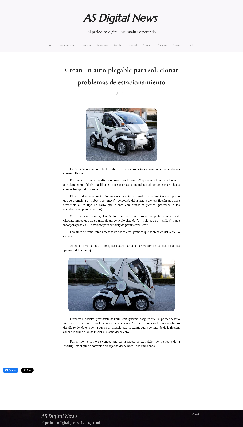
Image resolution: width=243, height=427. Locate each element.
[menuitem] (44, 45)
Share (10, 370)
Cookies (197, 414)
